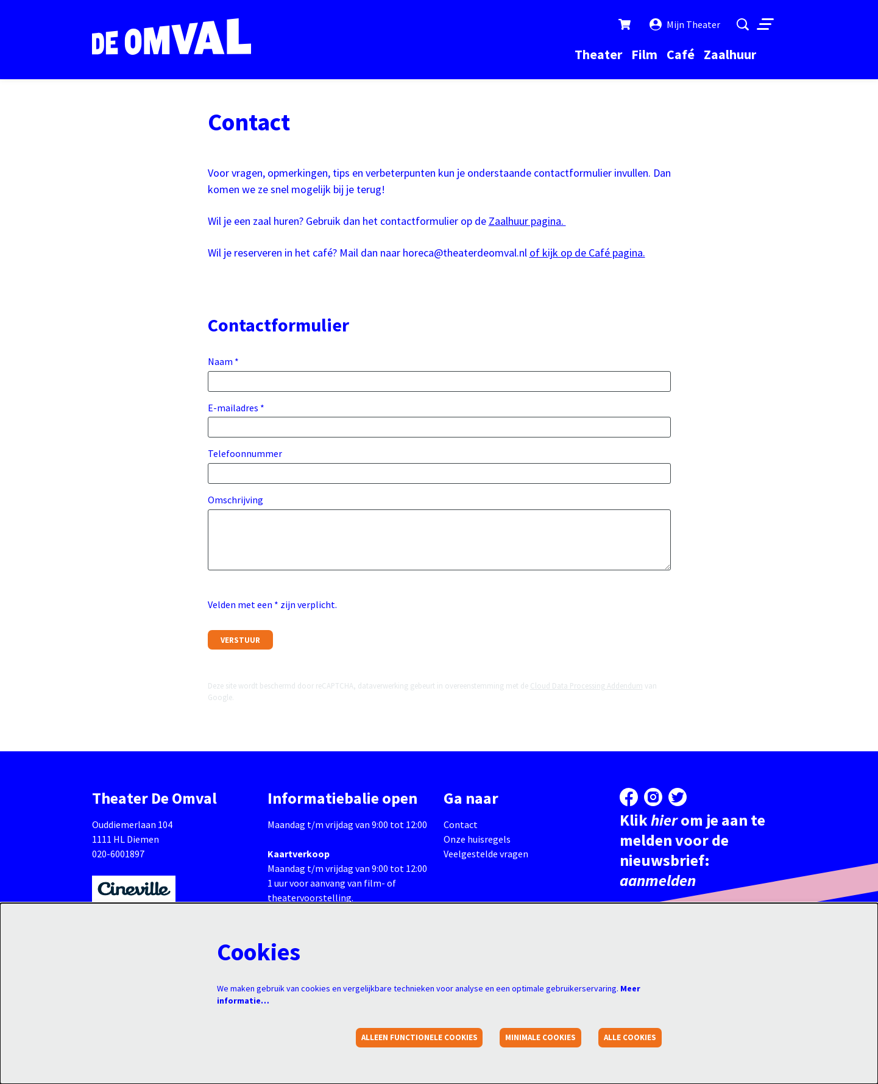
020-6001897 (118, 854)
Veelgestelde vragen (486, 854)
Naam (223, 361)
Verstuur (240, 640)
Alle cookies (630, 1037)
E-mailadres (236, 408)
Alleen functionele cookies (419, 1037)
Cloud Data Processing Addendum (586, 685)
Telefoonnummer (245, 453)
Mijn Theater (685, 24)
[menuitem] (598, 54)
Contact (461, 824)
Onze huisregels (477, 839)
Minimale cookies (540, 1037)
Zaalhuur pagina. (527, 221)
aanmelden (658, 880)
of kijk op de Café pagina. (587, 253)
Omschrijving (235, 500)
